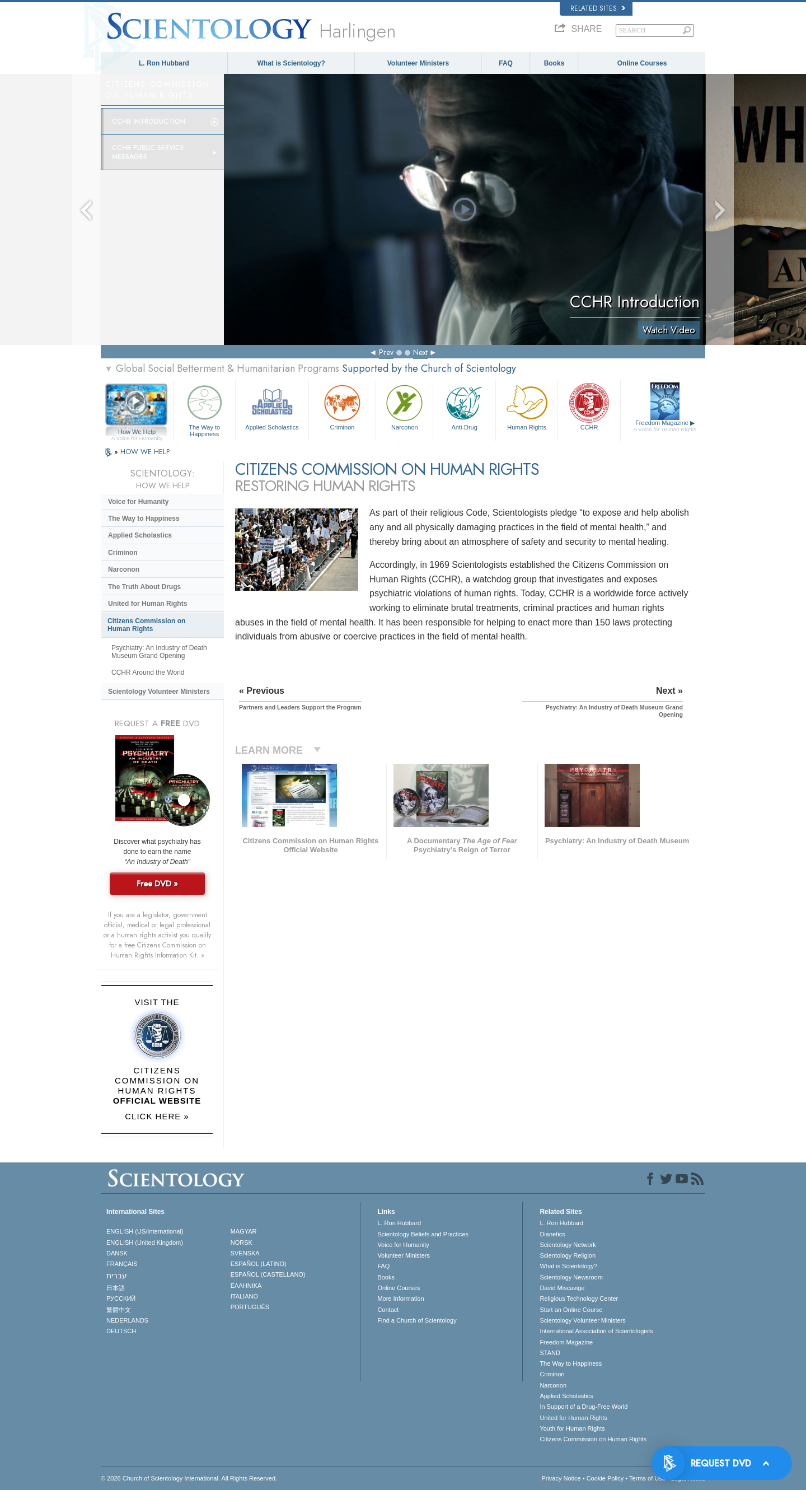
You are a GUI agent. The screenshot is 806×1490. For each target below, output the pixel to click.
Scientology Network (568, 1244)
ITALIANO (244, 1296)
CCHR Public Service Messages (148, 152)
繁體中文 (118, 1309)
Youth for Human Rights (572, 1428)
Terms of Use (647, 1478)
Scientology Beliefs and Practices (422, 1234)
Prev (386, 352)
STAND (550, 1352)
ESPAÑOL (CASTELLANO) (268, 1274)
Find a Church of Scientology (416, 1320)
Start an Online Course (571, 1309)
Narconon (404, 406)
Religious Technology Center (579, 1298)
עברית (116, 1275)
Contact (388, 1309)
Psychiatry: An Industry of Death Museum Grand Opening (159, 652)
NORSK (241, 1242)
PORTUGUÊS (250, 1307)
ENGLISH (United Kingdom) (144, 1242)
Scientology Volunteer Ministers (159, 691)
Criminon (342, 406)
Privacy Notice (560, 1478)
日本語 (115, 1288)
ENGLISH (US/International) (145, 1231)
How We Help (137, 432)
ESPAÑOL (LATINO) (259, 1263)
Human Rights (527, 406)
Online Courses (642, 63)
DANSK (117, 1253)
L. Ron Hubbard (164, 63)
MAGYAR (244, 1231)
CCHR (589, 406)
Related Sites (597, 8)
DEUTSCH (121, 1331)
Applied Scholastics (271, 406)
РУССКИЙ (120, 1298)
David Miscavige (562, 1288)
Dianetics (552, 1234)
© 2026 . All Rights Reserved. (189, 1478)
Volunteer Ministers (418, 63)
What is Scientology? (291, 63)
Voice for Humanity (138, 502)
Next (420, 352)
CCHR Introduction (148, 121)
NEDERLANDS (127, 1320)
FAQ (506, 63)
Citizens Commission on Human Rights (146, 625)
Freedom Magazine (665, 426)
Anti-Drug (464, 406)
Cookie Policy (605, 1478)
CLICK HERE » (157, 1116)
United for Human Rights (147, 604)
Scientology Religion (568, 1255)
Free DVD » (157, 883)
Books (554, 63)
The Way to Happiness (204, 409)
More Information (400, 1298)
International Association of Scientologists (596, 1331)
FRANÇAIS (122, 1263)
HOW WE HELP (145, 451)
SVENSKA (245, 1253)
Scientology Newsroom (571, 1277)
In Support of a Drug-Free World (583, 1406)
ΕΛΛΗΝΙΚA (246, 1285)
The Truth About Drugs (144, 587)
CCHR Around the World (148, 672)
